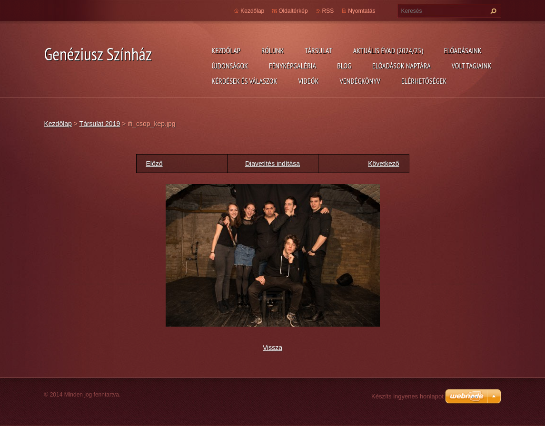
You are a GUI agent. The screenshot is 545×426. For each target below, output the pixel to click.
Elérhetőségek (423, 81)
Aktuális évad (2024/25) (388, 50)
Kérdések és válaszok (244, 81)
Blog (344, 65)
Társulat (318, 50)
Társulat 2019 (99, 123)
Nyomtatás (361, 11)
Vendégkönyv (360, 81)
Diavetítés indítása (272, 163)
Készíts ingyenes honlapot (407, 396)
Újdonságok (230, 65)
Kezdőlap (226, 50)
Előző (154, 163)
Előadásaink (463, 50)
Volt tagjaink (472, 65)
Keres (492, 11)
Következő (383, 163)
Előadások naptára (401, 65)
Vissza (272, 347)
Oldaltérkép (292, 11)
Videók (308, 81)
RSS (328, 11)
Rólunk (272, 50)
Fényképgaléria (292, 65)
